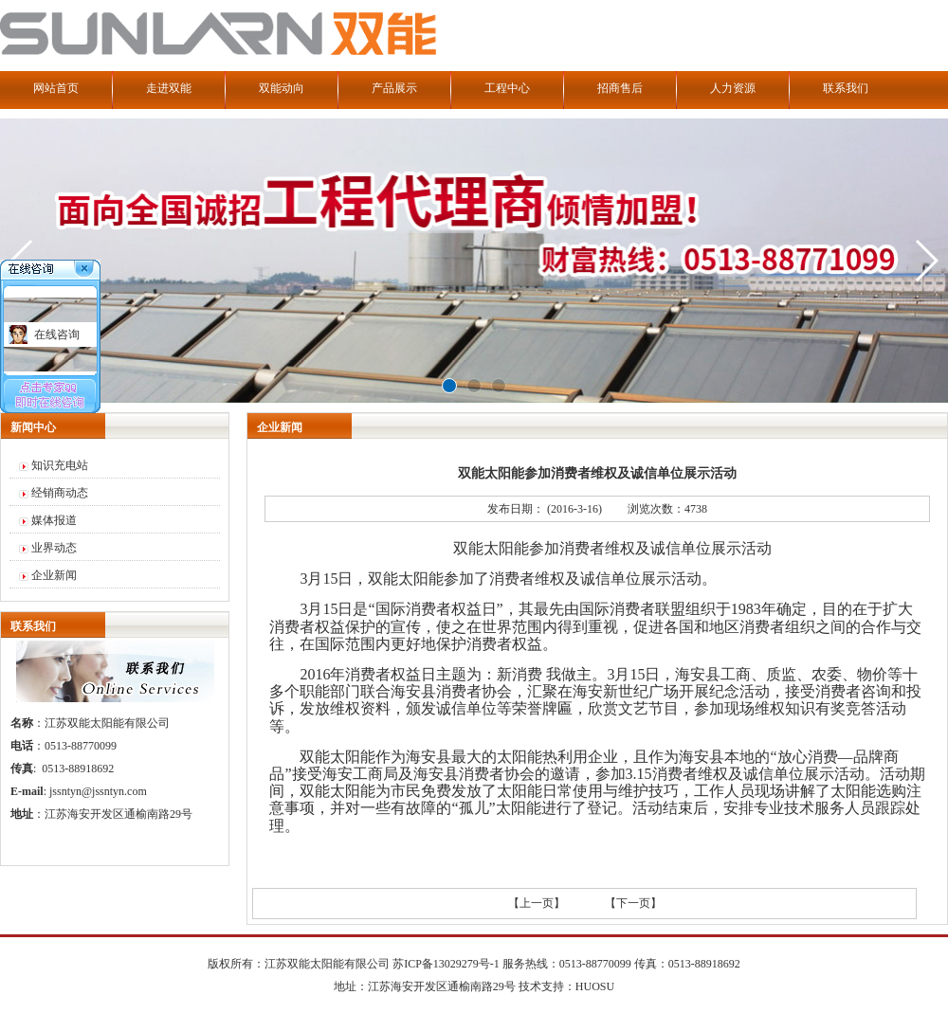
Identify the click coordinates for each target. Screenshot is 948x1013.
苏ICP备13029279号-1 (446, 963)
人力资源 (733, 88)
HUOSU (594, 986)
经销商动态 (59, 492)
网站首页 (56, 88)
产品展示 (394, 88)
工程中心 (507, 88)
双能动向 (281, 88)
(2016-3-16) (574, 509)
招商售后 (620, 88)
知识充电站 (59, 465)
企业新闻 (54, 575)
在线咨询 (57, 334)
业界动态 (54, 547)
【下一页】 (633, 903)
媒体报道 (54, 520)
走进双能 (168, 88)
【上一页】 (536, 903)
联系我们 (845, 88)
